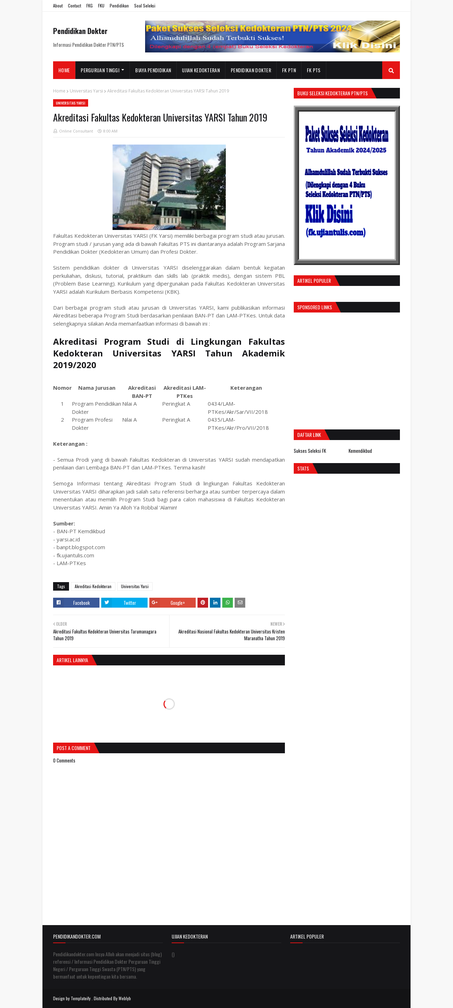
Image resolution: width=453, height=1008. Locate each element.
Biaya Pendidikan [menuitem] (153, 70)
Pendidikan (119, 5)
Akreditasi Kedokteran (93, 586)
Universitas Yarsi (86, 91)
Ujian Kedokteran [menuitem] (201, 70)
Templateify (81, 998)
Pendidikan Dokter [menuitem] (251, 70)
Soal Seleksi (144, 5)
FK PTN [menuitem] (289, 70)
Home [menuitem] (64, 70)
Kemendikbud (360, 450)
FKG (89, 5)
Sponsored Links (314, 307)
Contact (74, 5)
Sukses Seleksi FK (310, 450)
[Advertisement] (353, 369)
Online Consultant (76, 131)
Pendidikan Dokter (80, 31)
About (58, 5)
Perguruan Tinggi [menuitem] (100, 70)
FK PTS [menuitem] (314, 70)
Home (59, 91)
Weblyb (125, 998)
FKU (101, 5)
